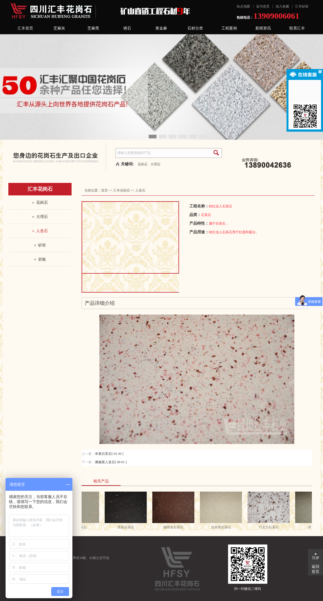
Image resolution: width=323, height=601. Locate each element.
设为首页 (263, 6)
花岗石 (143, 164)
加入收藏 (282, 6)
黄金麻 (161, 28)
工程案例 (229, 28)
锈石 (127, 28)
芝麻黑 (93, 28)
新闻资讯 (263, 28)
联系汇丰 (297, 28)
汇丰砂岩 (302, 6)
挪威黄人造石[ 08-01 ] (111, 462)
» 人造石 (40, 231)
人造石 (140, 190)
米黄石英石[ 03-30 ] (109, 454)
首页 (104, 190)
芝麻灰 (59, 28)
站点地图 (243, 6)
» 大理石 (40, 217)
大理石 (155, 164)
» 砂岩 (40, 245)
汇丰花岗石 (121, 190)
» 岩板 (40, 259)
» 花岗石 (40, 202)
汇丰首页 (25, 28)
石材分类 (195, 28)
